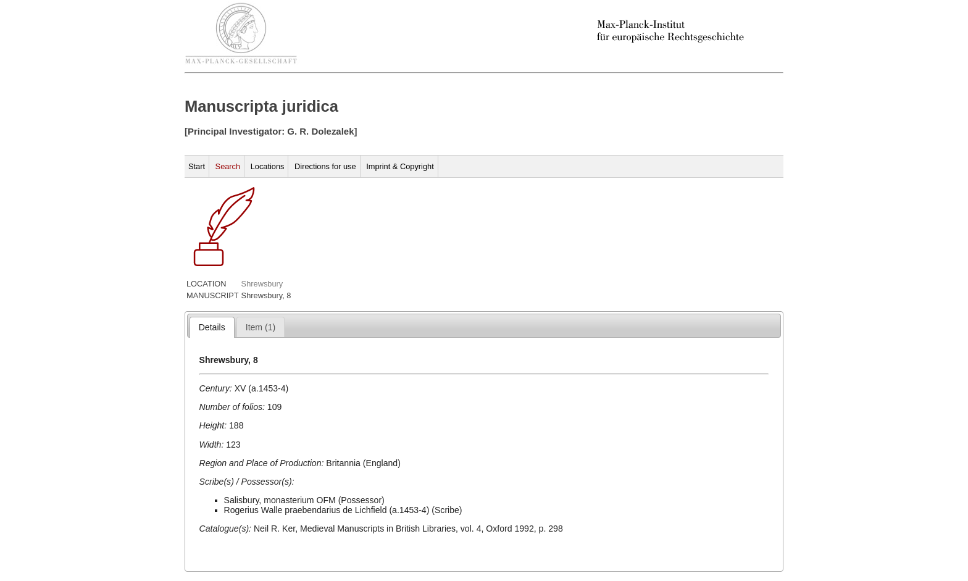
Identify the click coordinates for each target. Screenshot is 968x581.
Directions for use (325, 166)
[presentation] (212, 327)
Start (196, 166)
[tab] (212, 327)
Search (228, 166)
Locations (268, 166)
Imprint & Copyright (400, 166)
